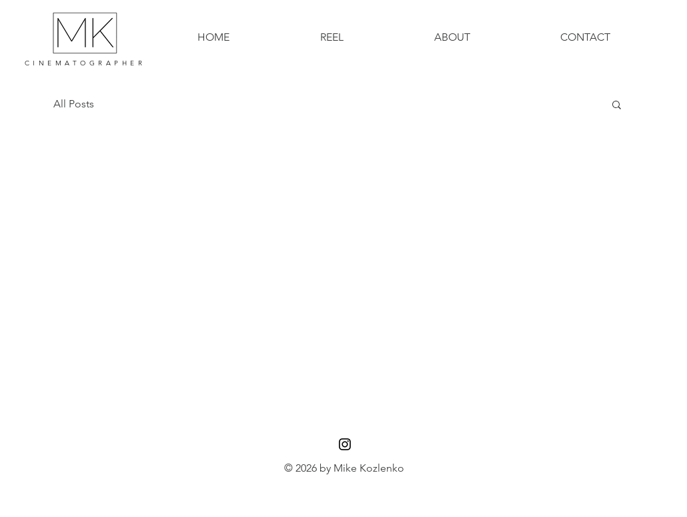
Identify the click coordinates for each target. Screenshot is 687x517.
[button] (616, 106)
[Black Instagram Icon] (345, 444)
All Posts (73, 103)
